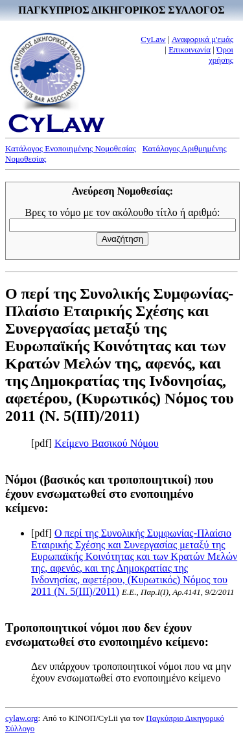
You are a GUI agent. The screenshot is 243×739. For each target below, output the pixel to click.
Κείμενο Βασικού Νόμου (106, 443)
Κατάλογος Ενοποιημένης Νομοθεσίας (70, 148)
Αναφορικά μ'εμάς (202, 39)
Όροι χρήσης (221, 55)
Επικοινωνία (189, 49)
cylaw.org (21, 718)
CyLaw (153, 39)
